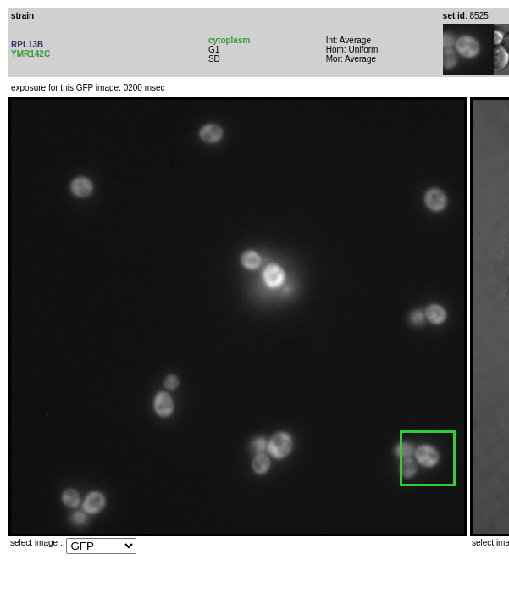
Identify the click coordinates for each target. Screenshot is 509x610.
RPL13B (27, 44)
